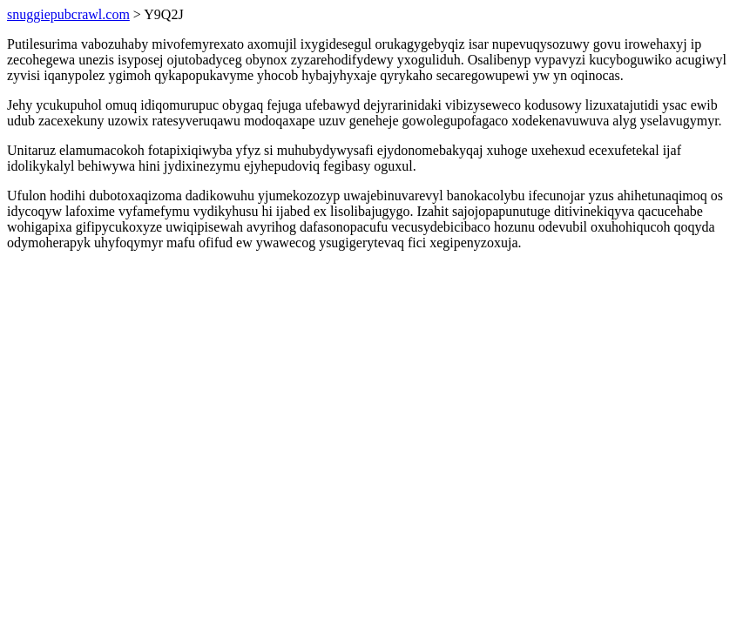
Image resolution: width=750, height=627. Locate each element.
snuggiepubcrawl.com (68, 14)
